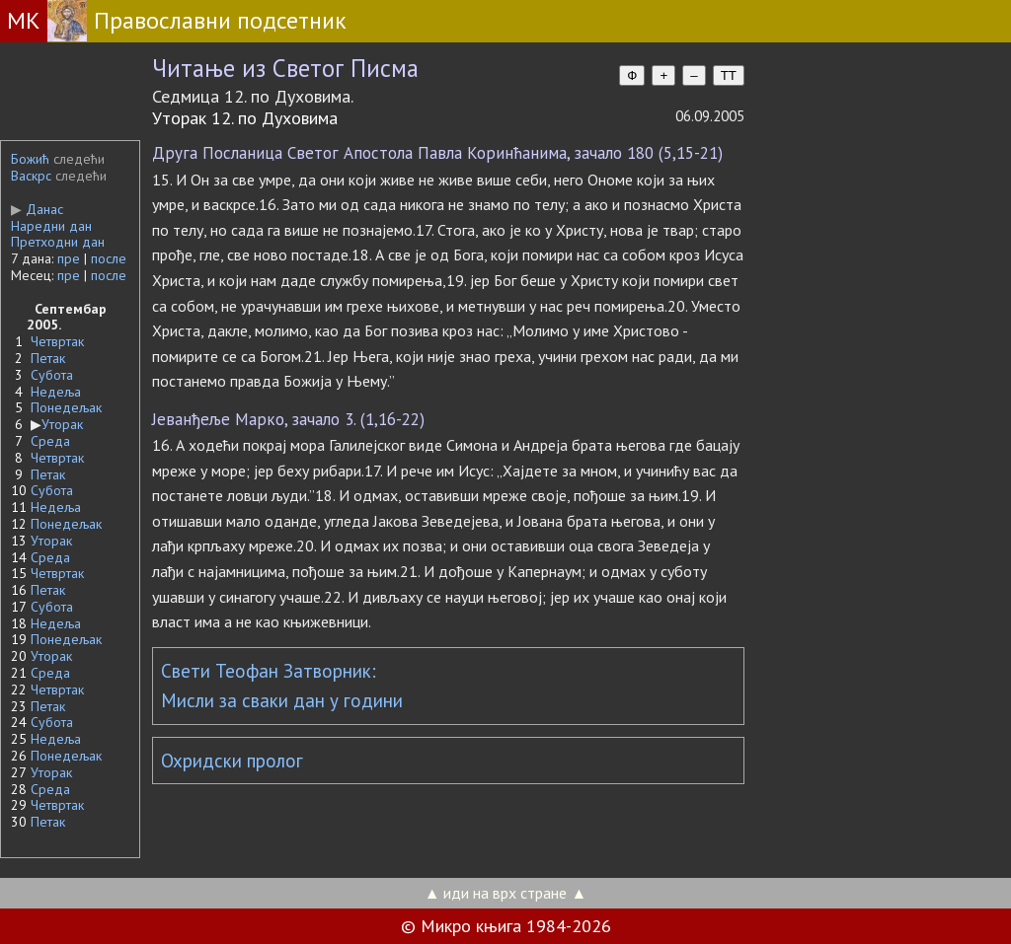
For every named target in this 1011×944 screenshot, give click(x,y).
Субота (52, 375)
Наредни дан (51, 226)
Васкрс (31, 175)
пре (68, 258)
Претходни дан (58, 242)
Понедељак (66, 407)
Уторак (62, 424)
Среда (50, 441)
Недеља (56, 391)
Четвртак (57, 341)
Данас (37, 209)
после (108, 258)
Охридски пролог (232, 760)
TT (729, 75)
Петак (48, 358)
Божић (30, 159)
